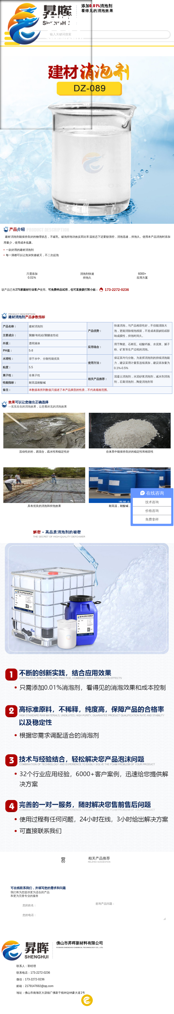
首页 (13, 51)
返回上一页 (163, 51)
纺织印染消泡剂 (21, 78)
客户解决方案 (20, 105)
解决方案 (52, 1007)
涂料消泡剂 (18, 60)
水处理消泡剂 (20, 87)
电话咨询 (156, 1007)
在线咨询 (128, 925)
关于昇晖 (16, 122)
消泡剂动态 (18, 114)
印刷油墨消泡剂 (21, 69)
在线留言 (122, 1007)
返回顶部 (167, 970)
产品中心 (17, 1007)
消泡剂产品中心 (21, 96)
